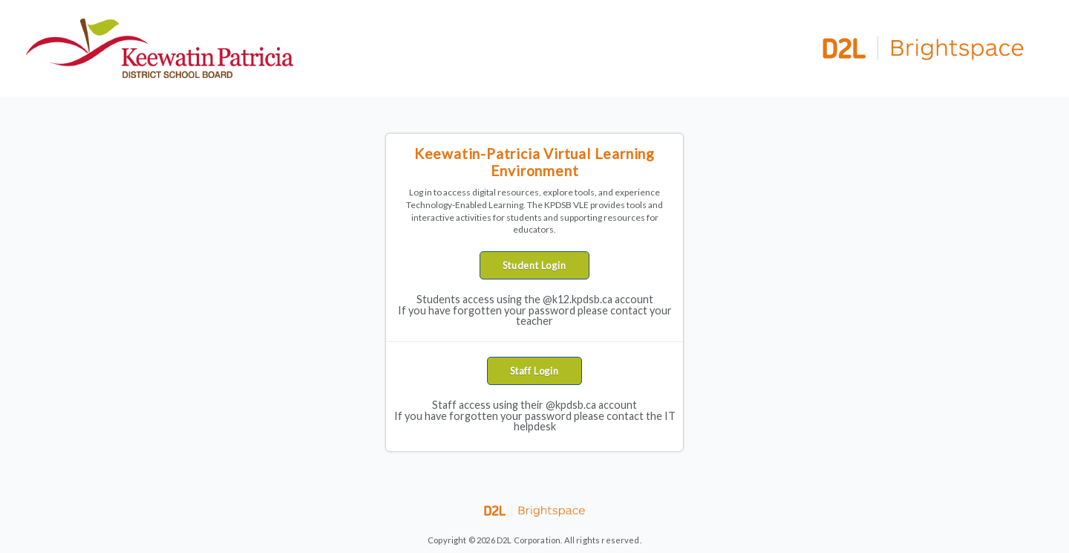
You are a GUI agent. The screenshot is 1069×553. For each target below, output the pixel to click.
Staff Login (534, 371)
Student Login (534, 265)
